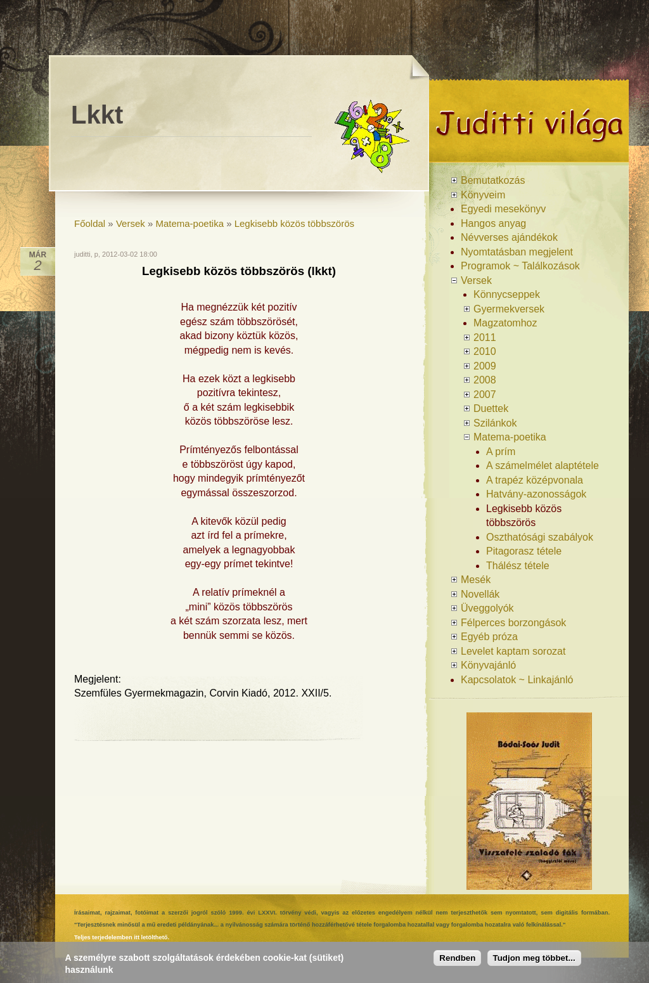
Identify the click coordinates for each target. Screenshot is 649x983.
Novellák (480, 594)
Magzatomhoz (505, 323)
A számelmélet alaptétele (542, 465)
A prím (500, 451)
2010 (484, 351)
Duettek (490, 408)
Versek (130, 223)
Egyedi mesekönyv (503, 208)
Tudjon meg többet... (534, 958)
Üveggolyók (487, 608)
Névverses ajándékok (509, 237)
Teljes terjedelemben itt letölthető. (121, 937)
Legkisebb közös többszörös (294, 223)
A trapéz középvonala (534, 480)
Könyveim (483, 195)
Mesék (476, 579)
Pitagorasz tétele (524, 551)
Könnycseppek (506, 294)
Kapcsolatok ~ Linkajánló (517, 679)
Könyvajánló (488, 665)
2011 (484, 337)
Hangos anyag (493, 223)
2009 (484, 366)
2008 (484, 380)
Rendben (457, 958)
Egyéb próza (489, 636)
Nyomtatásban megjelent (517, 252)
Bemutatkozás (493, 180)
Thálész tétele (517, 565)
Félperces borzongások (513, 622)
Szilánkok (495, 423)
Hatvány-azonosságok (536, 494)
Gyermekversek (508, 309)
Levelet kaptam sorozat (513, 651)
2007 (484, 394)
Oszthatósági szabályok (539, 537)
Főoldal (89, 223)
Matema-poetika (189, 223)
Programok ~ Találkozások (520, 265)
